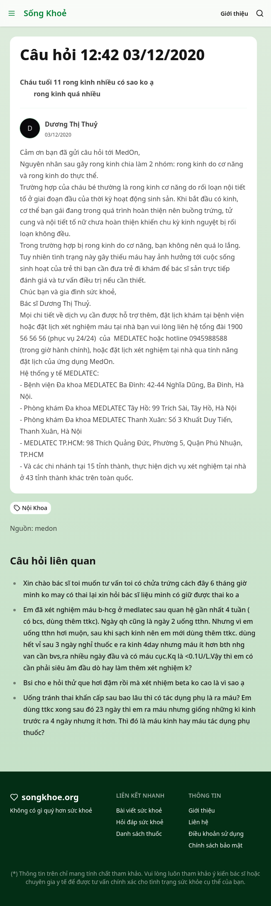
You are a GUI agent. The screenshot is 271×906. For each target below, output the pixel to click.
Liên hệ (198, 822)
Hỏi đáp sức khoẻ (140, 822)
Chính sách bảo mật (215, 845)
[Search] (260, 13)
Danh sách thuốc (139, 834)
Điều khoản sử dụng (216, 834)
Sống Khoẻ (45, 13)
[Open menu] (11, 13)
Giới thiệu (234, 13)
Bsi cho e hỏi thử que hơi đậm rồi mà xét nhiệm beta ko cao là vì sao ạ (133, 682)
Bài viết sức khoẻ (139, 810)
